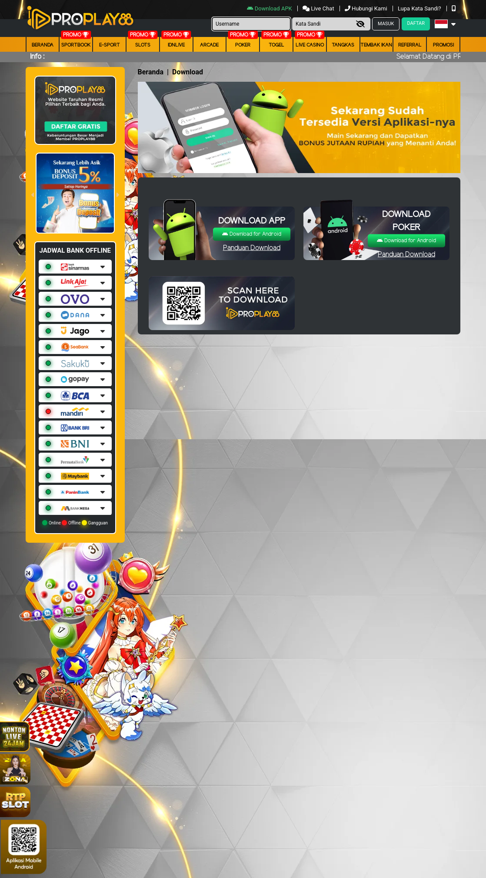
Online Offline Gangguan (75, 522)
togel (276, 45)
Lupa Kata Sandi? (420, 8)
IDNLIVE (176, 45)
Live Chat (319, 8)
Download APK (270, 8)
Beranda (42, 45)
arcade (209, 45)
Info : (37, 57)
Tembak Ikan (376, 45)
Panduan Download (251, 248)
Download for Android (251, 234)
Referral (410, 45)
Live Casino (310, 45)
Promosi (443, 45)
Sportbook (75, 45)
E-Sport (109, 45)
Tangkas (343, 45)
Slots (142, 45)
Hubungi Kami (367, 8)
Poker (242, 45)
